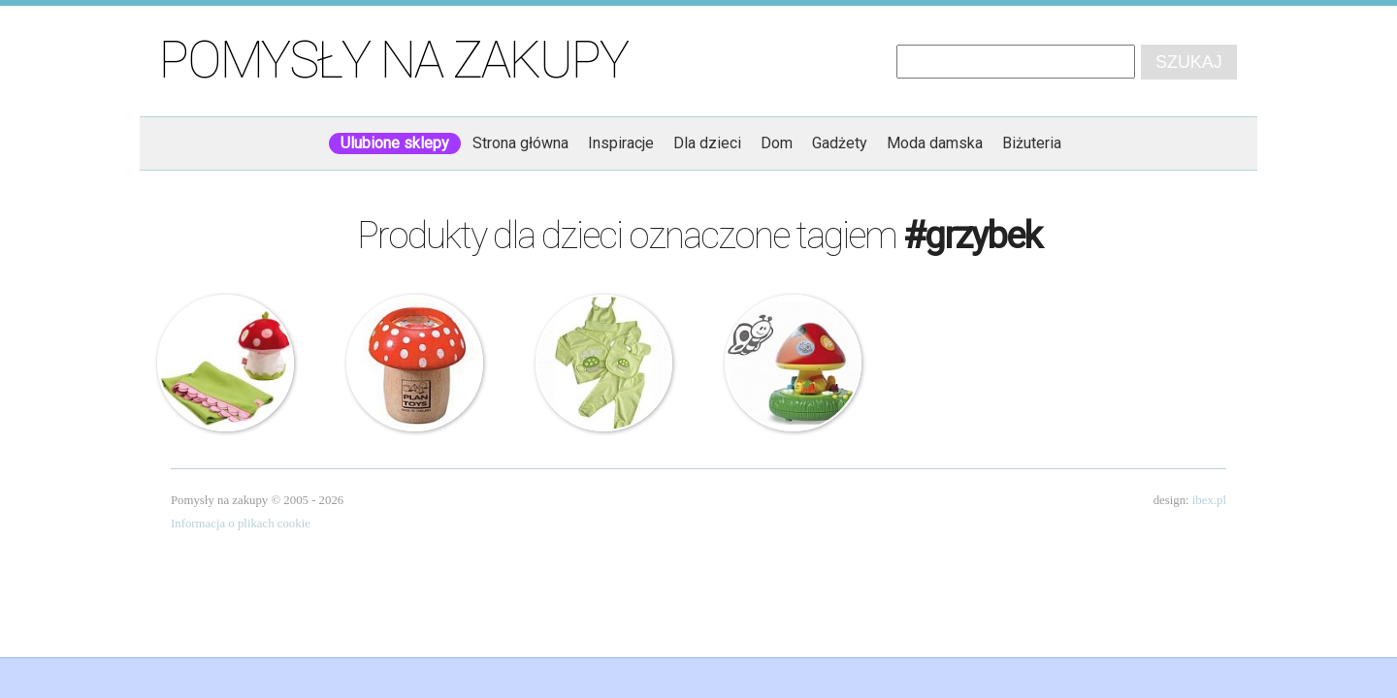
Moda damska (935, 143)
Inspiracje (621, 143)
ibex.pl (1209, 500)
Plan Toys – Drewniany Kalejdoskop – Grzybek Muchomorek (415, 363)
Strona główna (520, 143)
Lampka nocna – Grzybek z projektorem (793, 363)
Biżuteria (1031, 143)
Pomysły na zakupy (393, 60)
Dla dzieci (707, 143)
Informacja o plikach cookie (240, 523)
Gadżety (839, 143)
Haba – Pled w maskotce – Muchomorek (226, 363)
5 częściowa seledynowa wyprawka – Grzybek (604, 363)
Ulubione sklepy (395, 143)
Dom (777, 143)
